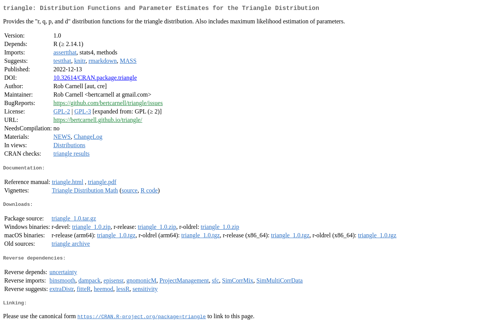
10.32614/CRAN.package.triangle (95, 79)
